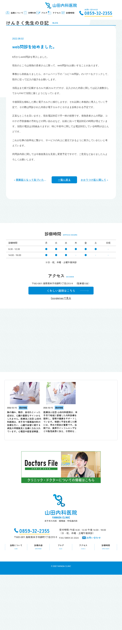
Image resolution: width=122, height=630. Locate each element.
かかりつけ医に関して (93, 230)
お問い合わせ (93, 593)
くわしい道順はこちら (58, 346)
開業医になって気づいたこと (32, 230)
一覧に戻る (64, 230)
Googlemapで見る (58, 353)
